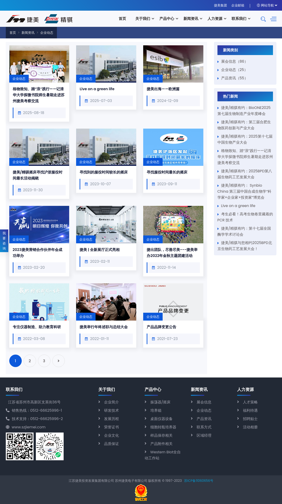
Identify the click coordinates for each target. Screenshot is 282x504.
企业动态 (46, 32)
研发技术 (111, 410)
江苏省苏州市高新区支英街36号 (34, 402)
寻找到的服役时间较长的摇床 (104, 172)
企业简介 (111, 402)
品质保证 (111, 443)
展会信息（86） (234, 61)
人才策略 (250, 402)
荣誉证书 (111, 427)
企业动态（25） (234, 69)
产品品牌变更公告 (161, 327)
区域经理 (204, 435)
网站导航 (265, 5)
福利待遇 (250, 410)
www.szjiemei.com (26, 427)
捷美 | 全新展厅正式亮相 (100, 249)
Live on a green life (97, 89)
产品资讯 (204, 418)
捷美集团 (220, 5)
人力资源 (215, 18)
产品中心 (166, 18)
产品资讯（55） (234, 78)
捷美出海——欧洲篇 (163, 89)
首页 (122, 18)
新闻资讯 (190, 18)
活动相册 (250, 427)
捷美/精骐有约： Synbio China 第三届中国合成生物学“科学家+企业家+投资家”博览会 (244, 191)
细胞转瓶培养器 (163, 427)
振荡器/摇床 (160, 402)
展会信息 (204, 402)
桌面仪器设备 (161, 418)
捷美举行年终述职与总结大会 (104, 327)
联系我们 (239, 18)
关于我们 (142, 18)
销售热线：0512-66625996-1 (34, 410)
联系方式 (204, 427)
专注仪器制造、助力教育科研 (37, 327)
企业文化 (111, 435)
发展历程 (111, 418)
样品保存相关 (161, 435)
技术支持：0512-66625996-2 (34, 418)
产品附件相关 (161, 443)
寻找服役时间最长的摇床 (167, 172)
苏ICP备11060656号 (198, 480)
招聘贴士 (250, 418)
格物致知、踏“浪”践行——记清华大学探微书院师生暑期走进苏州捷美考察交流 (39, 95)
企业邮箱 (237, 5)
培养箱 (155, 410)
